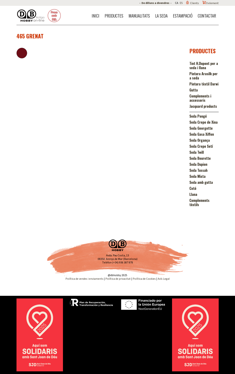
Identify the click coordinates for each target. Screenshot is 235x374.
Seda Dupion (198, 164)
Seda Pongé (198, 116)
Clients (194, 3)
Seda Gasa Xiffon (201, 134)
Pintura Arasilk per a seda (203, 75)
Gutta (193, 90)
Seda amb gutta (201, 182)
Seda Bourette (200, 158)
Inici (95, 15)
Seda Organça (199, 140)
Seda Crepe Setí (201, 146)
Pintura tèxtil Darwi (204, 84)
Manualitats (139, 15)
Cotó (192, 188)
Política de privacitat (118, 279)
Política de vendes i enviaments (84, 279)
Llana (193, 194)
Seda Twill (196, 152)
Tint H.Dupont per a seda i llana (203, 65)
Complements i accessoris (200, 98)
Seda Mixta (197, 176)
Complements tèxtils (199, 202)
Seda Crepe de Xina (203, 122)
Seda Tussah (198, 170)
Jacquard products (203, 106)
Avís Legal (164, 279)
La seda (161, 15)
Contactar (207, 15)
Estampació (182, 15)
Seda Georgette (201, 128)
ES (181, 3)
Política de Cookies (144, 279)
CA (176, 3)
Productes (114, 15)
